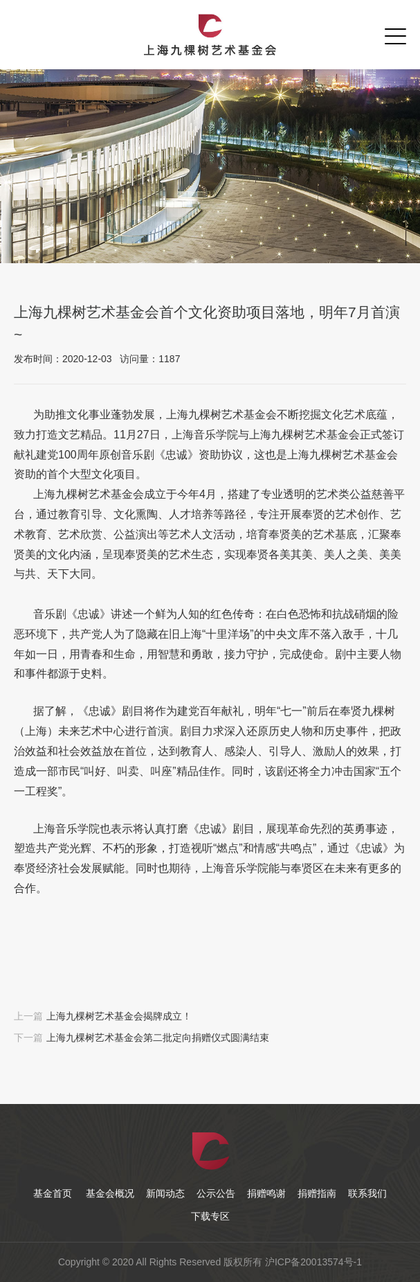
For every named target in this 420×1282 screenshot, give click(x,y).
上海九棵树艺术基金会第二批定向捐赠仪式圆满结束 (157, 1037)
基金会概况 (110, 1193)
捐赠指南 (317, 1193)
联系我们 (367, 1193)
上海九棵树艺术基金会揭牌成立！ (119, 1016)
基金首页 (52, 1193)
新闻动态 (165, 1193)
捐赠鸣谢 (266, 1193)
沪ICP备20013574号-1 (313, 1261)
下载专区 (210, 1216)
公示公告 (216, 1193)
